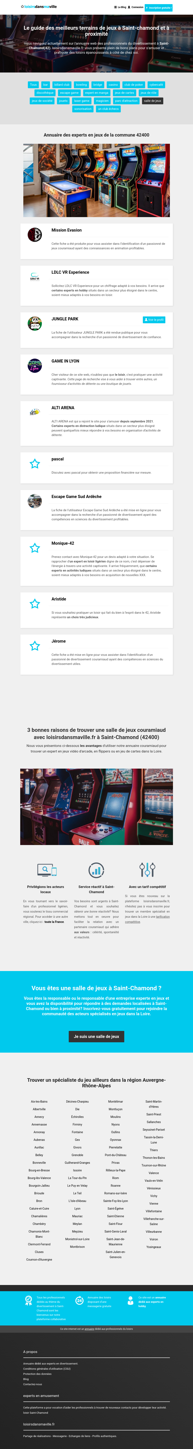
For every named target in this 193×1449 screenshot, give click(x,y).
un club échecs (108, 109)
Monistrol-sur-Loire (77, 1239)
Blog (26, 1379)
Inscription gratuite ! (159, 7)
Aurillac (39, 1147)
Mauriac (77, 1216)
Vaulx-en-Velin (154, 1180)
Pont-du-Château (115, 1155)
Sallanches (154, 1122)
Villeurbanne (154, 1231)
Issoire (77, 1170)
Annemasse (39, 1124)
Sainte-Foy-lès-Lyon (115, 1201)
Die (77, 1109)
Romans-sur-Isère (115, 1193)
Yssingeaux (153, 1247)
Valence (154, 1173)
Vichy (153, 1196)
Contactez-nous (32, 1384)
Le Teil (77, 1193)
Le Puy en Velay (77, 1185)
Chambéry (39, 1224)
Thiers (154, 1150)
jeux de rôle (148, 93)
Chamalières (39, 1216)
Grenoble (77, 1155)
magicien (102, 101)
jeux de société (42, 101)
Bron (39, 1201)
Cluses (39, 1252)
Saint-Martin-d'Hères (154, 1104)
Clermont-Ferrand (39, 1244)
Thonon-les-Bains (154, 1157)
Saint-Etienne (115, 1216)
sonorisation (82, 109)
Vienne (153, 1203)
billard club (62, 85)
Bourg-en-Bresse (39, 1170)
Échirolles (77, 1117)
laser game (81, 101)
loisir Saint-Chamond (35, 1412)
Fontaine (77, 1132)
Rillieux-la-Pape (116, 1170)
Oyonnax (115, 1139)
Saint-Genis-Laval (115, 1231)
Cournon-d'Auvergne (39, 1259)
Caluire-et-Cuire (39, 1208)
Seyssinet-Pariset (154, 1129)
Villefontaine (154, 1211)
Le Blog (120, 7)
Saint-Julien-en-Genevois (116, 1254)
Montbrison (77, 1246)
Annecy (39, 1117)
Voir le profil (154, 319)
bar (45, 85)
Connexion (135, 7)
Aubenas (39, 1139)
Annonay (39, 1132)
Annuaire (28, 1363)
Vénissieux (154, 1188)
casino (113, 85)
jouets (63, 101)
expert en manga (96, 93)
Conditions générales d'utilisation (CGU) (47, 1368)
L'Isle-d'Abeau (77, 1201)
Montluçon (116, 1109)
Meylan (77, 1224)
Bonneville (39, 1162)
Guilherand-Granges (77, 1162)
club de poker (133, 85)
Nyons (115, 1124)
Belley (39, 1155)
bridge (98, 85)
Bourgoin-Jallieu (39, 1185)
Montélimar (115, 1101)
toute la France (54, 922)
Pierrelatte (115, 1147)
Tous (33, 85)
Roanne (115, 1185)
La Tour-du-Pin (77, 1178)
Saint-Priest (153, 1114)
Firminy (77, 1124)
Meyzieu (77, 1231)
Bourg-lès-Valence (39, 1178)
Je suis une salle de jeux (96, 1036)
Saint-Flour (115, 1224)
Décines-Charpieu (77, 1101)
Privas (116, 1162)
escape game (69, 93)
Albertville (39, 1109)
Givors (77, 1147)
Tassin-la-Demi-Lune (154, 1140)
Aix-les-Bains (39, 1101)
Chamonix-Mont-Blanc (39, 1234)
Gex (77, 1139)
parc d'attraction (126, 101)
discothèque (45, 93)
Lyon (78, 1208)
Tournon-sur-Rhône (154, 1165)
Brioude (39, 1193)
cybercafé (156, 85)
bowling (81, 85)
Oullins (115, 1132)
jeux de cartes (124, 93)
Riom (115, 1178)
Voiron (154, 1239)
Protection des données (37, 1373)
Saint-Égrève (115, 1208)
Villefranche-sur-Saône (153, 1221)
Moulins (115, 1117)
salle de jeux (152, 101)
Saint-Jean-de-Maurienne (115, 1241)
